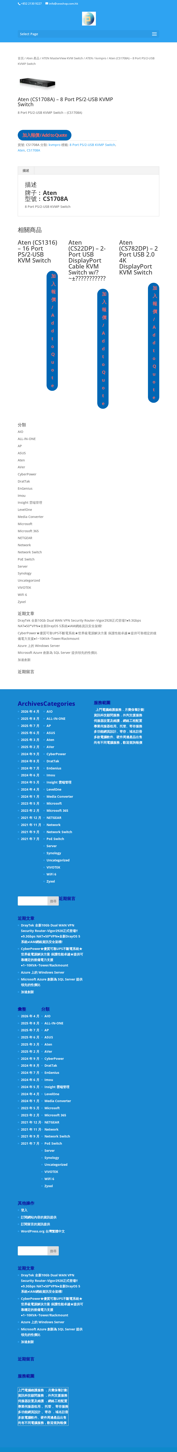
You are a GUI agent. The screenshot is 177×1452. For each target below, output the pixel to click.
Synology (24, 573)
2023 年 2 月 (30, 810)
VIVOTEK (24, 587)
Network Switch (30, 552)
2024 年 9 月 (30, 754)
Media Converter (31, 516)
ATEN (89, 58)
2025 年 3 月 (30, 739)
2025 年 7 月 (30, 725)
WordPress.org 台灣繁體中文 (43, 1231)
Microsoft (25, 524)
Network (24, 545)
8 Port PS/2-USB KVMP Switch (92, 145)
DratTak (24, 481)
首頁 (21, 58)
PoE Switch (26, 559)
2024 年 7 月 (30, 768)
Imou (22, 495)
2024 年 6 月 (30, 775)
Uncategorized (29, 580)
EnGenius (25, 488)
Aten (21, 150)
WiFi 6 (22, 594)
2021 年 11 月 (31, 825)
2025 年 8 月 (30, 718)
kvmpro (100, 58)
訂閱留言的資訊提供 (35, 1224)
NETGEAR (25, 538)
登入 (24, 1210)
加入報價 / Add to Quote (44, 135)
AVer (21, 467)
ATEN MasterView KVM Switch (62, 58)
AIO (20, 431)
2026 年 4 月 (30, 711)
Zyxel (22, 602)
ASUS (22, 453)
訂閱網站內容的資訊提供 (38, 1217)
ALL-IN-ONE (27, 439)
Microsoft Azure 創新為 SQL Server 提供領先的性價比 (57, 652)
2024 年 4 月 (30, 789)
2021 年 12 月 (31, 817)
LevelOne (25, 509)
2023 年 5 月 (30, 803)
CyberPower (27, 474)
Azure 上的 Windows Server (39, 645)
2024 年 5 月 (30, 782)
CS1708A (33, 150)
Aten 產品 (32, 58)
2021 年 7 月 (30, 839)
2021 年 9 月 (30, 832)
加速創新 (24, 659)
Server (23, 566)
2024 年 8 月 (30, 761)
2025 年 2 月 (30, 747)
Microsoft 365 (28, 531)
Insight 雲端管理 (30, 502)
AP (20, 446)
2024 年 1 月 (30, 796)
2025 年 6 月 (30, 733)
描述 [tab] (26, 170)
